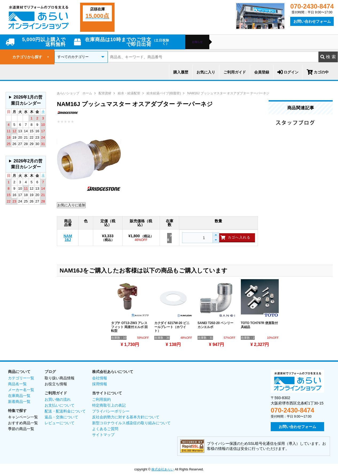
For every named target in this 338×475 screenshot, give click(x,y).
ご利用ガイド (234, 72)
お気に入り (205, 72)
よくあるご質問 (105, 429)
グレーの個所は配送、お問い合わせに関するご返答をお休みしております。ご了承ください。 (25, 100)
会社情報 (99, 378)
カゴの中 (318, 72)
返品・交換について (61, 417)
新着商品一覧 (19, 401)
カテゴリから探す (30, 56)
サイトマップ (103, 435)
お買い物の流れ (58, 399)
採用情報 (99, 384)
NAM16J (68, 238)
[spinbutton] (196, 237)
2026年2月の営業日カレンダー (27, 164)
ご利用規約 (101, 399)
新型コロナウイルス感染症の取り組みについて (131, 423)
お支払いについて (59, 405)
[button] (216, 235)
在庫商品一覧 (19, 396)
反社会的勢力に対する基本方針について (125, 417)
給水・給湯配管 (129, 93)
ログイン (287, 72)
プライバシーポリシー (110, 411)
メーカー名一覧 (21, 390)
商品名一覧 (17, 384)
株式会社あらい (162, 469)
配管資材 (105, 93)
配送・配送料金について (65, 411)
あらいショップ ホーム (74, 93)
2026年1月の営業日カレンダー (27, 100)
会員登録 (261, 72)
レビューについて (59, 423)
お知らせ (197, 42)
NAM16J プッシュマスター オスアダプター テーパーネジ (228, 93)
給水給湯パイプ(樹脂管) (164, 93)
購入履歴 (180, 72)
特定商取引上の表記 (109, 405)
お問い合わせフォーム (312, 21)
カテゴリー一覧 (21, 378)
